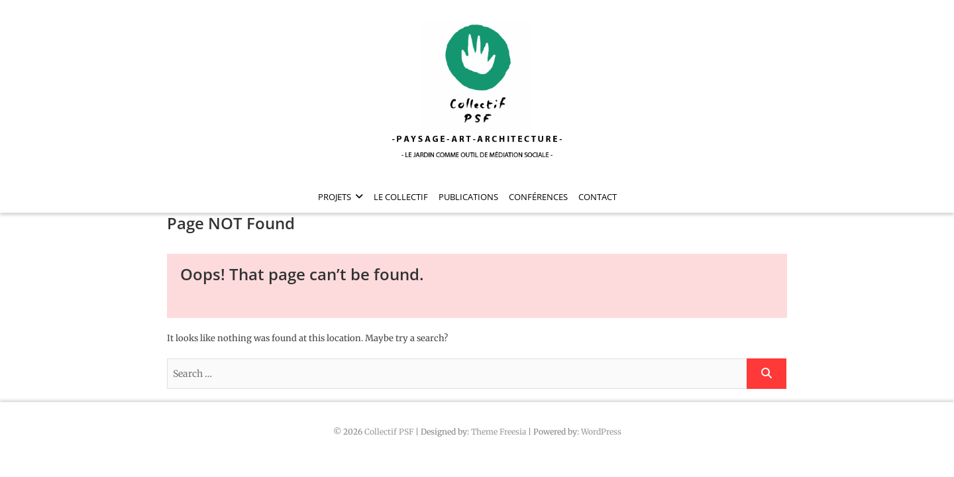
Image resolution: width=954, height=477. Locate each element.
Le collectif (401, 197)
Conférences (538, 197)
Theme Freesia (498, 432)
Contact (597, 197)
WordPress (601, 432)
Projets (334, 197)
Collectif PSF (388, 432)
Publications (468, 197)
